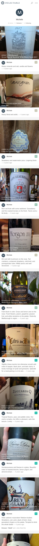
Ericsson (4, 528)
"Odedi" (10, 528)
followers (19, 23)
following (28, 23)
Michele (9, 62)
